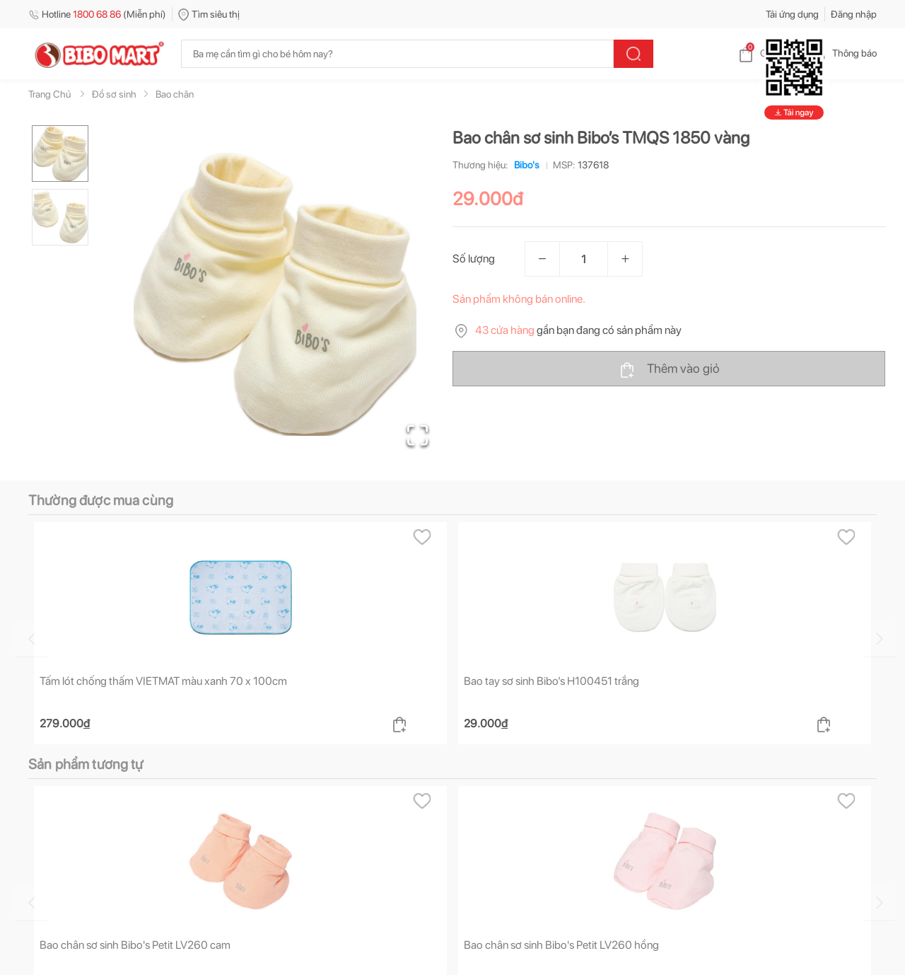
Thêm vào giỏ (669, 369)
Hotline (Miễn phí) (97, 14)
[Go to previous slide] (31, 639)
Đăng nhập (854, 14)
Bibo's (523, 165)
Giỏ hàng (767, 53)
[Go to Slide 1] (60, 153)
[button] (275, 294)
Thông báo (843, 53)
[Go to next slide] (879, 639)
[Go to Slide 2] (60, 217)
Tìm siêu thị (209, 14)
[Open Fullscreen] (417, 435)
